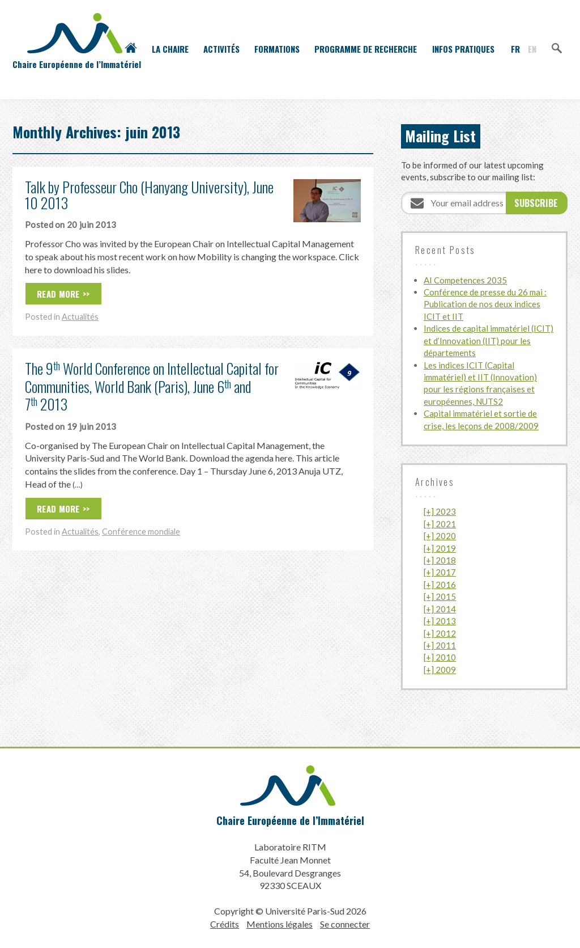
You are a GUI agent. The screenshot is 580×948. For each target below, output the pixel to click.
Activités (221, 49)
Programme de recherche (365, 49)
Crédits (224, 924)
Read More (58, 293)
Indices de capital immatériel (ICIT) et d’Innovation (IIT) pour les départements (488, 340)
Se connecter (345, 924)
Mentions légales (279, 924)
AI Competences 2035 (465, 280)
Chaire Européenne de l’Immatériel (290, 820)
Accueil (131, 49)
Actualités (80, 316)
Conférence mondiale (141, 531)
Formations (277, 49)
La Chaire (170, 49)
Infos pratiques (463, 49)
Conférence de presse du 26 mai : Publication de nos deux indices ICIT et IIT (485, 304)
